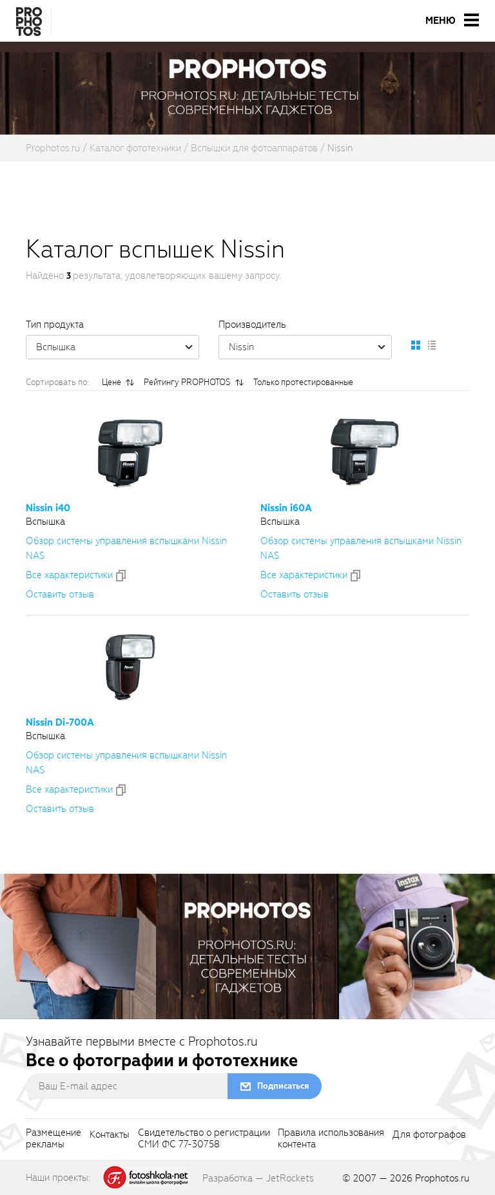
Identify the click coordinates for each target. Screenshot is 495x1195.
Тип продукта (55, 324)
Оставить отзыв (60, 594)
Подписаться (283, 1085)
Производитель (252, 324)
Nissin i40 (48, 508)
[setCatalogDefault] (415, 345)
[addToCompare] (121, 575)
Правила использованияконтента (331, 1139)
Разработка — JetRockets (258, 1178)
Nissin (310, 347)
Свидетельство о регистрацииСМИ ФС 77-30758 (204, 1139)
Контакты (110, 1135)
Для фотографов (429, 1135)
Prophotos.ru (442, 1178)
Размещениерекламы (53, 1139)
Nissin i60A (286, 508)
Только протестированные (303, 382)
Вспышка (117, 347)
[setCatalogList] (431, 345)
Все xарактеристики (69, 575)
